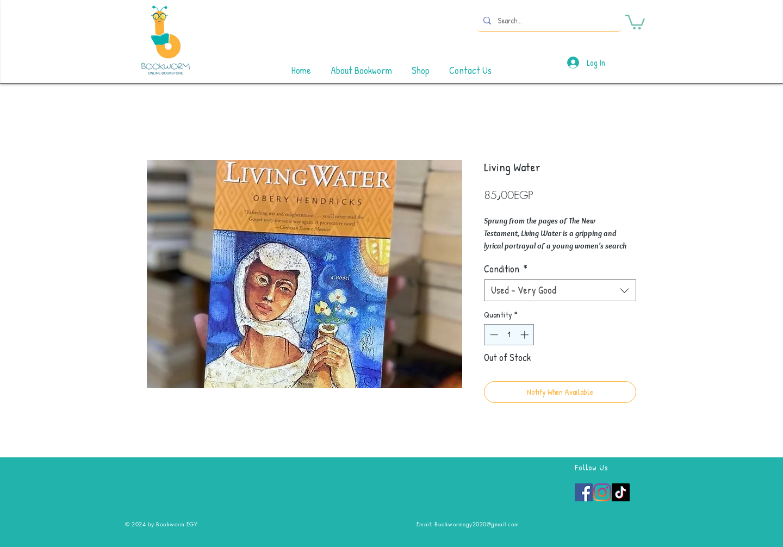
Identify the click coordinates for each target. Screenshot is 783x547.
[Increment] (525, 335)
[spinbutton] (509, 335)
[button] (635, 21)
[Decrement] (493, 335)
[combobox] (560, 290)
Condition (505, 269)
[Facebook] (584, 492)
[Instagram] (602, 492)
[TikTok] (621, 492)
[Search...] (548, 20)
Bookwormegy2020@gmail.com (476, 524)
